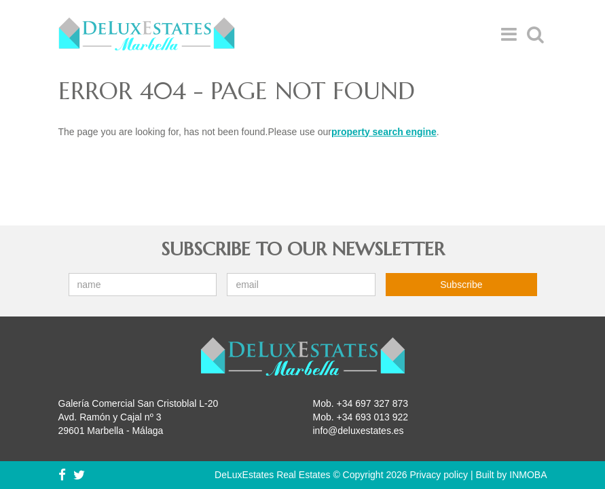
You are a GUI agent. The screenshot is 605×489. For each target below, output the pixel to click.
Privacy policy (438, 474)
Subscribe (461, 284)
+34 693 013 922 (373, 417)
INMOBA (528, 474)
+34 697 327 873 (373, 403)
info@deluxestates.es (358, 430)
